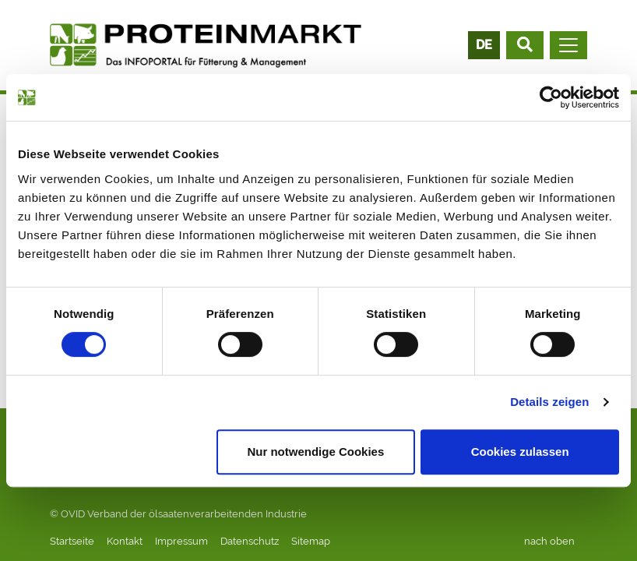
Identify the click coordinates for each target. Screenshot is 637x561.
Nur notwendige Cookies (315, 451)
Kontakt (125, 541)
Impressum (181, 541)
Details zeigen (549, 401)
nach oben (549, 541)
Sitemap (310, 541)
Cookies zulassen (520, 451)
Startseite (72, 541)
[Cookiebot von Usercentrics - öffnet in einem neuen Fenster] (551, 97)
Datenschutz (249, 541)
